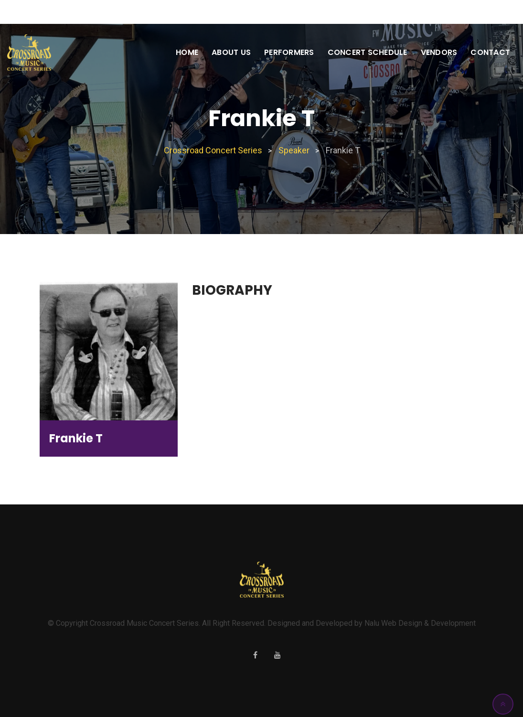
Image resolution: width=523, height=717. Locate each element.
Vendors (439, 52)
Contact (490, 52)
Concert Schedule (367, 52)
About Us (231, 52)
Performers (289, 52)
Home (187, 52)
